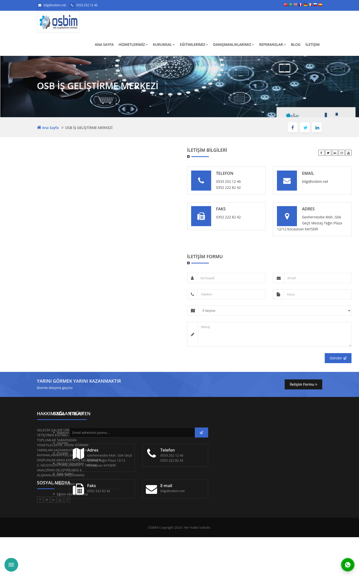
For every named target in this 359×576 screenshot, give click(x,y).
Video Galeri (123, 484)
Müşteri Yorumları (127, 463)
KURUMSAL (164, 44)
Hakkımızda (122, 432)
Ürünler (120, 443)
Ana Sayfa (104, 44)
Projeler (120, 453)
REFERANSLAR (272, 44)
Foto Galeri (122, 473)
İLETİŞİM (312, 44)
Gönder (338, 358)
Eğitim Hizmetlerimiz (129, 494)
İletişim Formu (303, 384)
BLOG (295, 44)
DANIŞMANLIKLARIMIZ (233, 44)
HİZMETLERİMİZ (133, 44)
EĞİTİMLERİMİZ (194, 44)
